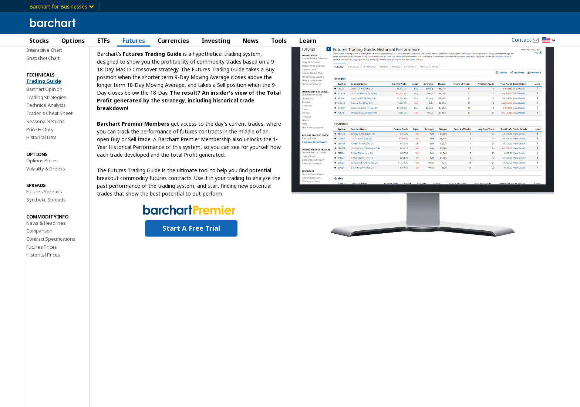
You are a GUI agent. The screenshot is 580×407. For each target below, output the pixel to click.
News (251, 41)
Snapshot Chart (43, 97)
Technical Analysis (45, 144)
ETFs (103, 41)
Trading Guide (43, 120)
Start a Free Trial (191, 267)
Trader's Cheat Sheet (49, 152)
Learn (307, 41)
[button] (549, 40)
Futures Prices (41, 286)
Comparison (39, 270)
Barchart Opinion (44, 128)
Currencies (173, 41)
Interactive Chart (44, 89)
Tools (279, 41)
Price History (39, 168)
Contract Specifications (50, 278)
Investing (216, 41)
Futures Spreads (44, 231)
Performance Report (48, 66)
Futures (133, 41)
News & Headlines (46, 262)
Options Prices (42, 199)
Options (73, 41)
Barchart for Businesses (61, 6)
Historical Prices (43, 294)
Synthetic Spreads (46, 238)
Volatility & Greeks (45, 207)
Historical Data (41, 176)
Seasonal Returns (45, 160)
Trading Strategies (46, 136)
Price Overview (42, 58)
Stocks (39, 41)
